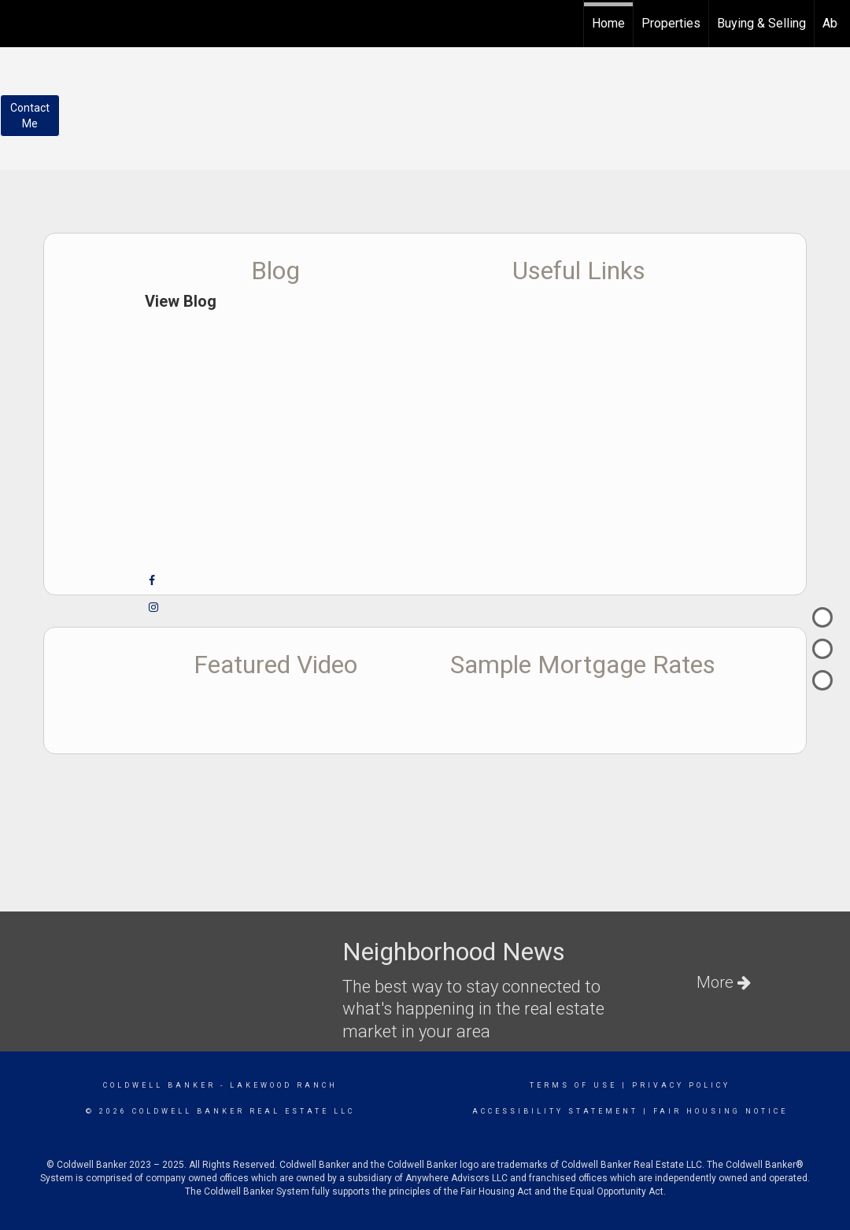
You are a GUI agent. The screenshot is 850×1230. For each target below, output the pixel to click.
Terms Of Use (573, 1085)
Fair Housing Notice (720, 1111)
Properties (670, 23)
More (724, 982)
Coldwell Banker (159, 1085)
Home (608, 23)
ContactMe (30, 115)
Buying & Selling (761, 23)
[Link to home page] (20, 21)
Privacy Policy (681, 1085)
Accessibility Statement (555, 1111)
